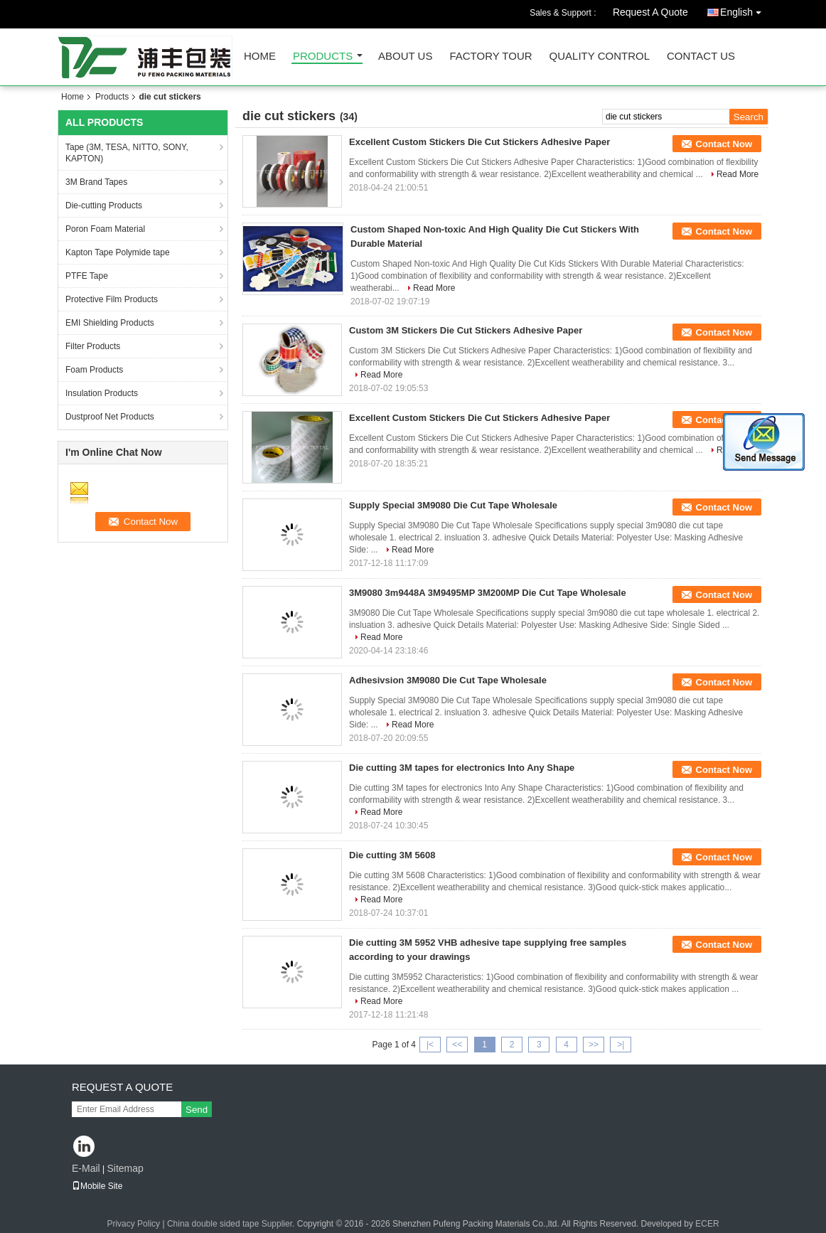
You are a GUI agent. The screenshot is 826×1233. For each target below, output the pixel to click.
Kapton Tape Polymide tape (117, 252)
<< (457, 1045)
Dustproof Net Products (109, 417)
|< (430, 1045)
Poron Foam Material (105, 229)
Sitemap (125, 1168)
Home (260, 56)
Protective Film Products (111, 299)
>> (594, 1045)
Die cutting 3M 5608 (392, 855)
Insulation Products (101, 393)
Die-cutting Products (103, 205)
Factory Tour (490, 56)
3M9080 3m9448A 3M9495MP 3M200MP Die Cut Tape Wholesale (487, 592)
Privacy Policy (133, 1224)
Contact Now (724, 144)
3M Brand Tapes (96, 182)
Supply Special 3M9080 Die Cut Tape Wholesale (453, 505)
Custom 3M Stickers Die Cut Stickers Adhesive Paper (465, 330)
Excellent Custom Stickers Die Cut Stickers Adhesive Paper (479, 142)
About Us (405, 56)
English (744, 9)
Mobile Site (97, 1186)
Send (197, 1109)
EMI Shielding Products (109, 323)
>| (620, 1045)
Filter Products (92, 346)
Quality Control (599, 56)
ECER (707, 1224)
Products (323, 56)
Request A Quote (650, 12)
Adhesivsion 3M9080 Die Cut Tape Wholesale (448, 680)
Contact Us (701, 56)
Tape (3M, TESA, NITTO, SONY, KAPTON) (126, 153)
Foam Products (94, 370)
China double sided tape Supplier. (232, 1224)
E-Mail (86, 1168)
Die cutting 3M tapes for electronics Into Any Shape (461, 767)
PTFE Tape (86, 276)
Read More (737, 174)
